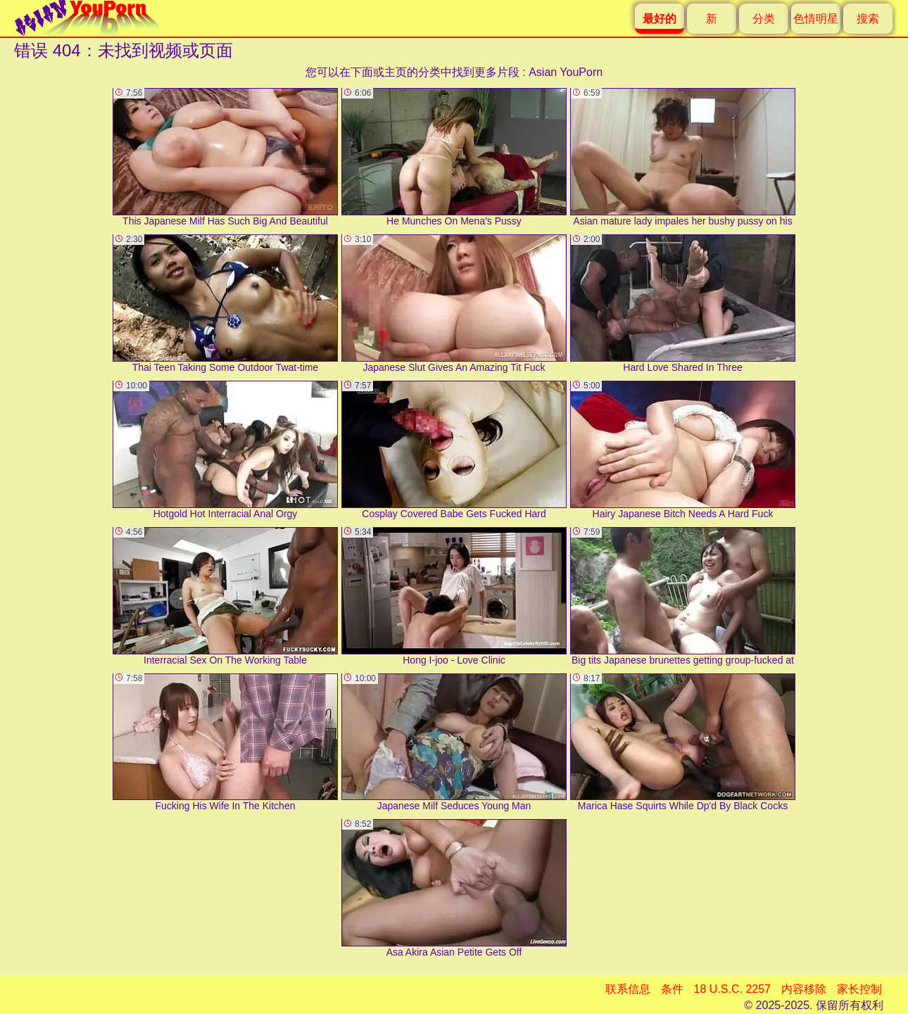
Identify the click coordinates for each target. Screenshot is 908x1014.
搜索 (868, 19)
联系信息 (627, 989)
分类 (763, 19)
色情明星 (815, 19)
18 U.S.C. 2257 (732, 989)
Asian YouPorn (566, 72)
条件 (672, 989)
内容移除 (803, 989)
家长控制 (859, 989)
